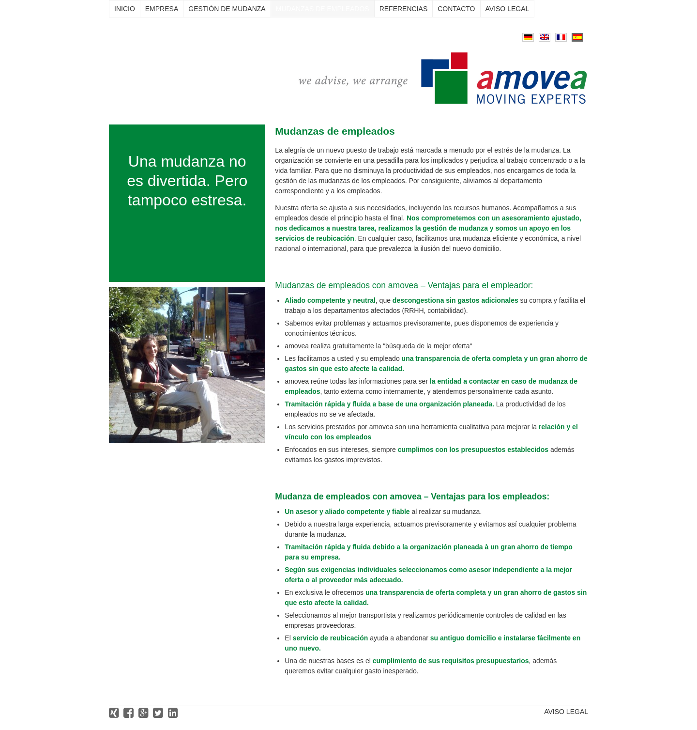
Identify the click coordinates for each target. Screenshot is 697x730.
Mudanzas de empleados (322, 9)
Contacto (456, 9)
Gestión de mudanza (226, 9)
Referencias (403, 9)
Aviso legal (507, 9)
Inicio (124, 9)
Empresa (161, 9)
